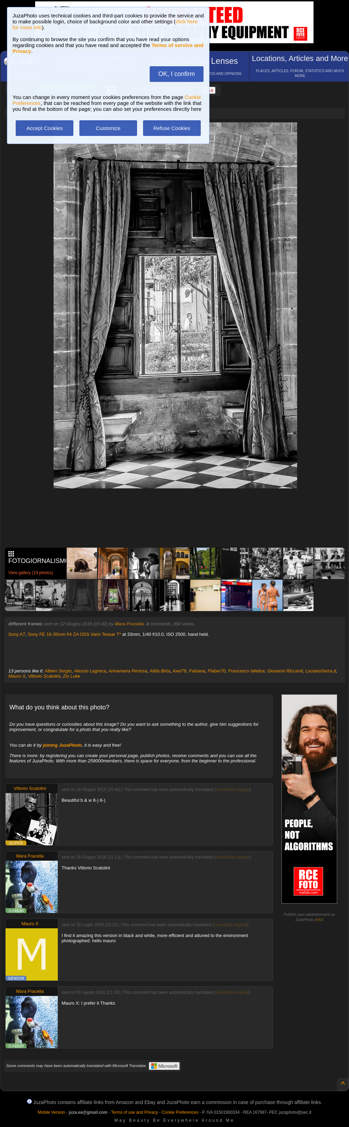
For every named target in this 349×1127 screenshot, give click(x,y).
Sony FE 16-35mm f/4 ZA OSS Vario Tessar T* (74, 634)
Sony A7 (16, 634)
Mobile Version (51, 1112)
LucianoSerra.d (320, 670)
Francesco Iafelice (246, 670)
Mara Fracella (129, 623)
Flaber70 (216, 670)
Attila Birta (160, 670)
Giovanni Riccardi (285, 670)
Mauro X (16, 676)
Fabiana (197, 670)
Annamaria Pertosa (128, 670)
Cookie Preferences (180, 1112)
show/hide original (232, 789)
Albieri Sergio (58, 670)
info (319, 919)
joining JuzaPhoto (62, 745)
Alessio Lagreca (90, 670)
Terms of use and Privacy (134, 1112)
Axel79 (180, 670)
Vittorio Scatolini (44, 676)
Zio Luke (71, 676)
